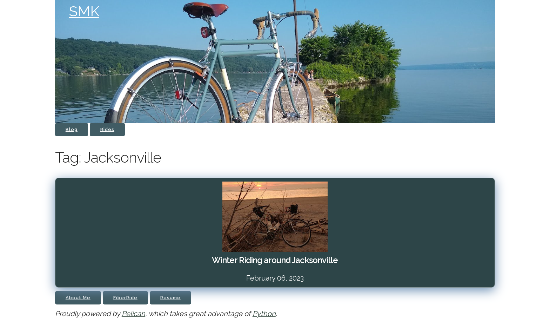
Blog (72, 129)
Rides (107, 129)
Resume (170, 297)
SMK (84, 11)
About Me (78, 297)
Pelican (133, 313)
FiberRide (125, 297)
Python (264, 313)
